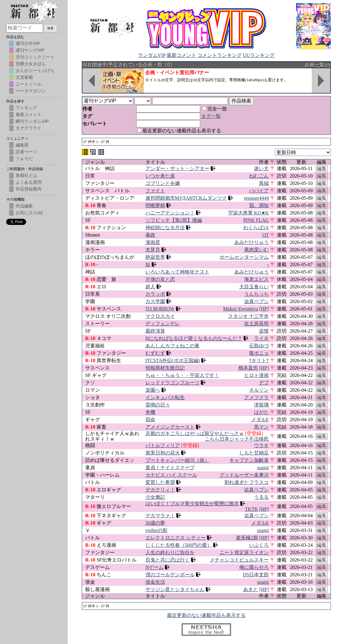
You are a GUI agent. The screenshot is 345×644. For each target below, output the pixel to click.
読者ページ (26, 151)
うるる (261, 497)
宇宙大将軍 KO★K (248, 212)
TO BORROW (160, 308)
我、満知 (259, 205)
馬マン (261, 427)
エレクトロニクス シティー (175, 537)
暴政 (150, 235)
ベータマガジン (31, 90)
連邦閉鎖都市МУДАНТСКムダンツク (186, 198)
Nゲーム (154, 567)
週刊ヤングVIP (30, 50)
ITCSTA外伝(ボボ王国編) (172, 360)
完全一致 (214, 108)
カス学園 (155, 301)
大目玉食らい (254, 286)
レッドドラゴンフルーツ (172, 382)
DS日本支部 (256, 574)
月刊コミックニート (35, 56)
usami (263, 467)
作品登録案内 (29, 188)
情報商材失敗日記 (165, 367)
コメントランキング (219, 55)
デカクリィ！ (160, 489)
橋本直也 (248, 367)
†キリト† (259, 360)
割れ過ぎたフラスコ (246, 482)
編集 (322, 168)
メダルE (260, 419)
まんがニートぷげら (35, 70)
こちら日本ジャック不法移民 (237, 439)
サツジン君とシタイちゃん (174, 589)
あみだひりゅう (251, 242)
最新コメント (181, 55)
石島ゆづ (259, 345)
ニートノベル (29, 84)
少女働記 (155, 497)
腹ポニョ (259, 353)
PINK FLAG (256, 220)
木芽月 (152, 249)
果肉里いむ (256, 249)
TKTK (251, 509)
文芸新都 (24, 77)
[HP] (264, 308)
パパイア (259, 190)
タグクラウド (29, 128)
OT (265, 235)
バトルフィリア (162, 445)
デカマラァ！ (160, 515)
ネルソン (259, 390)
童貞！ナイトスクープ (170, 467)
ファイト (155, 190)
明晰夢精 (155, 205)
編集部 (22, 144)
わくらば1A (256, 227)
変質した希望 (160, 482)
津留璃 (261, 404)
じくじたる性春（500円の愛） (178, 545)
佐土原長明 (256, 323)
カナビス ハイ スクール (171, 475)
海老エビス (256, 279)
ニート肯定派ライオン (244, 552)
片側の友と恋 (160, 279)
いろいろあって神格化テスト (177, 271)
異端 (264, 183)
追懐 (264, 331)
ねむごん (259, 175)
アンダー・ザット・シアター (177, 168)
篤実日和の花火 (162, 452)
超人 (150, 286)
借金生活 (155, 582)
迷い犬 (261, 168)
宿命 (150, 419)
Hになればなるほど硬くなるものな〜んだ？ (194, 338)
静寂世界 (155, 257)
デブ (264, 382)
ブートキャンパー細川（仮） (177, 460)
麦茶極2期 (247, 537)
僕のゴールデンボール (170, 574)
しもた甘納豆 (254, 452)
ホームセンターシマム (244, 257)
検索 (50, 28)
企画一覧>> (317, 64)
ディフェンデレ (162, 323)
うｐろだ (24, 158)
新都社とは (26, 175)
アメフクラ (256, 397)
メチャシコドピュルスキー (239, 559)
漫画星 (152, 242)
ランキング (26, 107)
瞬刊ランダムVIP (32, 121)
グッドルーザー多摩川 (244, 475)
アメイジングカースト (170, 427)
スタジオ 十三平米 (248, 316)
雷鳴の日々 (157, 404)
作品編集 (24, 205)
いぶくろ (259, 545)
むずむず (155, 353)
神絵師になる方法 (165, 227)
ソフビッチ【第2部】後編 (173, 220)
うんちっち (256, 294)
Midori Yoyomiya (240, 308)
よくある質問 (29, 182)
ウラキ (261, 445)
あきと (250, 589)
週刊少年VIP (28, 43)
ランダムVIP (151, 55)
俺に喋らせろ (254, 567)
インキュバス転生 (165, 397)
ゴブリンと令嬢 (162, 183)
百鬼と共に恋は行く (167, 559)
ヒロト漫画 (256, 375)
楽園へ (152, 390)
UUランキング (259, 55)
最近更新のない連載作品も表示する (179, 130)
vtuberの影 (156, 530)
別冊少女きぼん (31, 63)
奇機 (150, 412)
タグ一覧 (211, 116)
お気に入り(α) (29, 212)
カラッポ (155, 294)
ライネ (261, 338)
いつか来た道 (160, 175)
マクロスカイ (160, 316)
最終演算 (155, 331)
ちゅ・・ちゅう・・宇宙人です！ (182, 375)
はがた (261, 412)
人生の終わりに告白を (170, 552)
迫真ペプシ (256, 301)
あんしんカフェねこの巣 (172, 345)
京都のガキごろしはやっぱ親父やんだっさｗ (194, 433)
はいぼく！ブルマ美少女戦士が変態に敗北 (192, 503)
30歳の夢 (155, 523)
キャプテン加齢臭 (249, 460)
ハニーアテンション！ (170, 212)
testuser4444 (256, 198)
